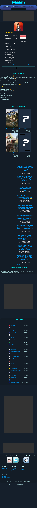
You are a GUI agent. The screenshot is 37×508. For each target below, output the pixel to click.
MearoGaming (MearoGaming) (17, 370)
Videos (19, 68)
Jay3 (12, 327)
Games (24, 68)
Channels (13, 468)
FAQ (21, 468)
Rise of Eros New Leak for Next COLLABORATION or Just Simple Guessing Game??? (24, 178)
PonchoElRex (13, 377)
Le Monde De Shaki (15, 335)
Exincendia (13, 372)
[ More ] (18, 158)
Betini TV (12, 358)
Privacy (22, 469)
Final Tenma (13, 349)
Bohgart (12, 330)
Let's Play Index (5, 479)
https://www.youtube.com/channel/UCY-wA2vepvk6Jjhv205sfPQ (22, 64)
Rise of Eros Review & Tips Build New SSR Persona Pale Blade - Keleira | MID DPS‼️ (25, 218)
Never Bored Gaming (15, 382)
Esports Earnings (6, 477)
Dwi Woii (12, 363)
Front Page (4, 468)
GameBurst (13, 325)
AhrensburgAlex (14, 368)
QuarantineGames (14, 365)
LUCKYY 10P (13, 332)
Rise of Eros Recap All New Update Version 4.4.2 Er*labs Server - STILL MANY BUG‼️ (25, 227)
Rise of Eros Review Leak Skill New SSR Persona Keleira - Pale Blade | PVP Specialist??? (24, 257)
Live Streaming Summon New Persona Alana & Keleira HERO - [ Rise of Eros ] (25, 237)
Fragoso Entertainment (15, 351)
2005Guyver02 (14, 361)
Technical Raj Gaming (15, 342)
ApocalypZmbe (14, 339)
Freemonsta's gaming (15, 353)
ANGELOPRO (13, 346)
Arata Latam (13, 375)
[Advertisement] (18, 16)
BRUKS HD (13, 344)
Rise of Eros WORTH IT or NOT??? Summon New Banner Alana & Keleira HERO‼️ (24, 188)
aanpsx (12, 337)
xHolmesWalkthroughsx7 (16, 356)
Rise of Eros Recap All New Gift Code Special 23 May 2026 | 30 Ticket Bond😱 (25, 197)
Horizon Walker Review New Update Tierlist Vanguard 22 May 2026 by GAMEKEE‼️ (25, 207)
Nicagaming (13, 380)
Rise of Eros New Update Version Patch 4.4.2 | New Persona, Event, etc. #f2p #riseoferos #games (24, 247)
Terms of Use (23, 470)
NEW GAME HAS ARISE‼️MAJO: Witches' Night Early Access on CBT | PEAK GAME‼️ (25, 168)
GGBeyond (4, 476)
